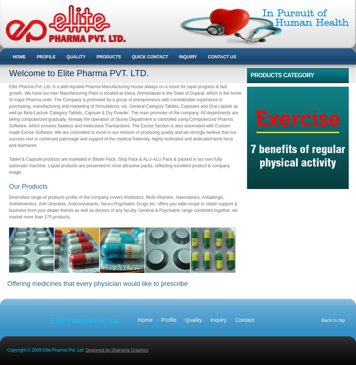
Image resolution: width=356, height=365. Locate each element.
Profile (169, 320)
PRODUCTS (109, 57)
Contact (244, 320)
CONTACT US (222, 57)
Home (145, 320)
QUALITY (76, 57)
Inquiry (218, 320)
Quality (193, 320)
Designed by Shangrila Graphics (117, 350)
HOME (19, 57)
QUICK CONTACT (150, 57)
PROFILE (46, 57)
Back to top (333, 320)
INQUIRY (188, 57)
